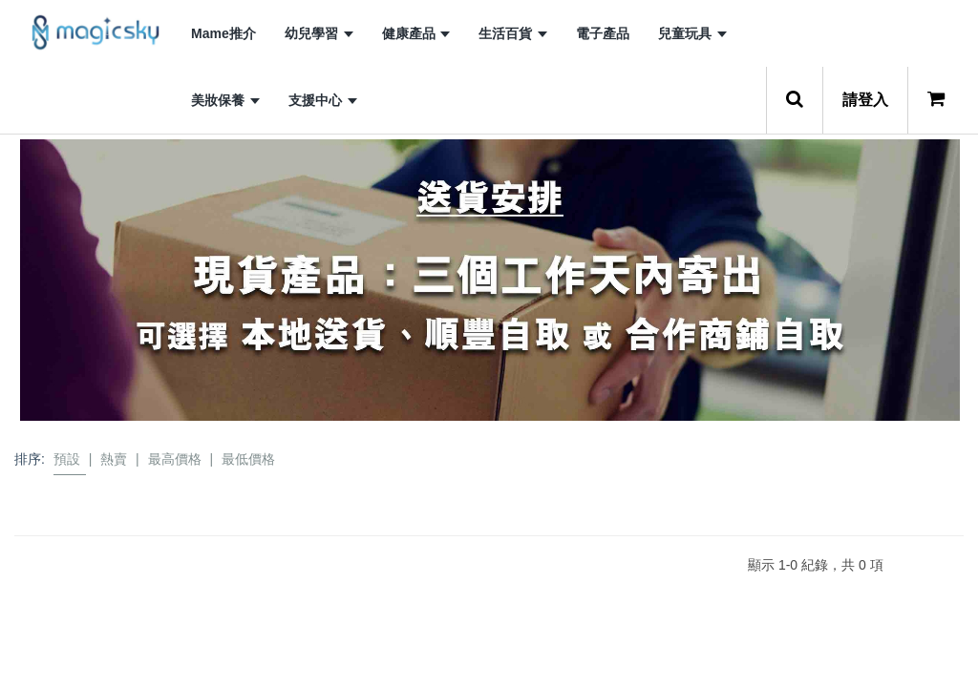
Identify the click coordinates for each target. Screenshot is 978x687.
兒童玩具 (692, 33)
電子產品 (602, 33)
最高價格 (175, 459)
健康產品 (416, 33)
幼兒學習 (319, 33)
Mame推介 (223, 33)
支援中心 (322, 100)
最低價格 (248, 459)
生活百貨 (512, 33)
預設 (66, 459)
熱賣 (113, 459)
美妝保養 (225, 100)
